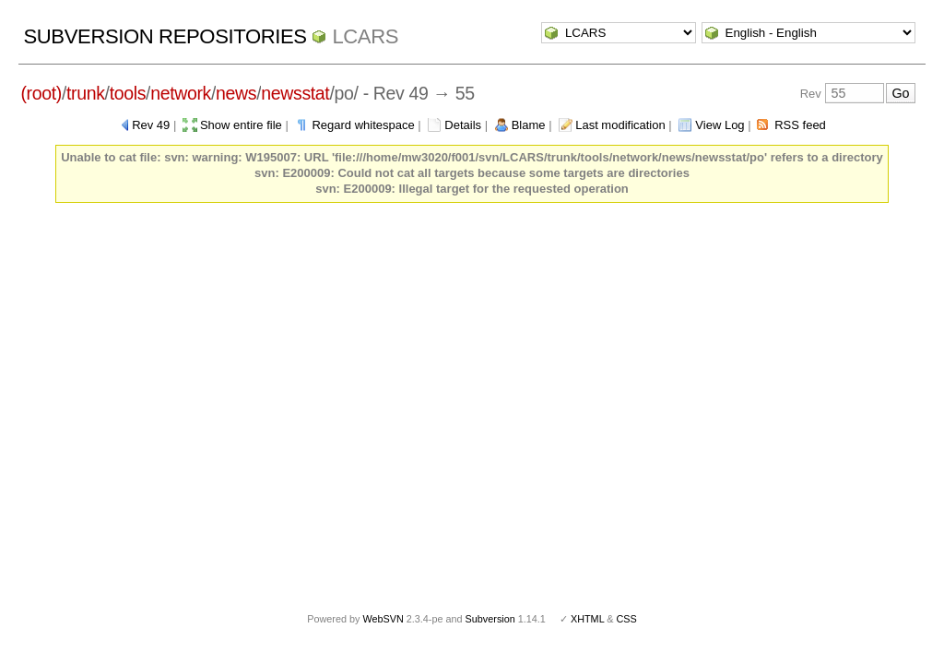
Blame (529, 125)
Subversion (490, 618)
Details (462, 125)
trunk (85, 93)
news (236, 93)
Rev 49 (151, 125)
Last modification (620, 125)
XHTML (587, 618)
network (180, 93)
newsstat (295, 93)
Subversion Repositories (164, 36)
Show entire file (241, 125)
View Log (719, 125)
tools (128, 93)
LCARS (365, 36)
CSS (627, 618)
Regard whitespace (363, 125)
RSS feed (800, 125)
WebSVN (382, 618)
